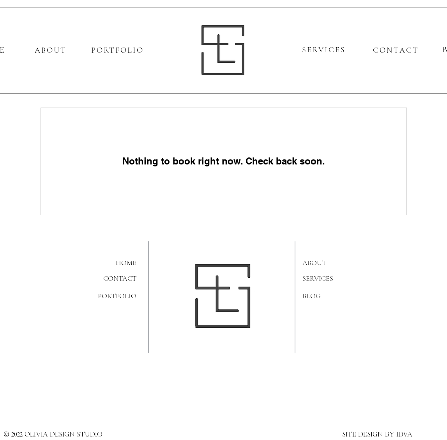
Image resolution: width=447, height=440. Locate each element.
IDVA (404, 434)
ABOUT (51, 50)
